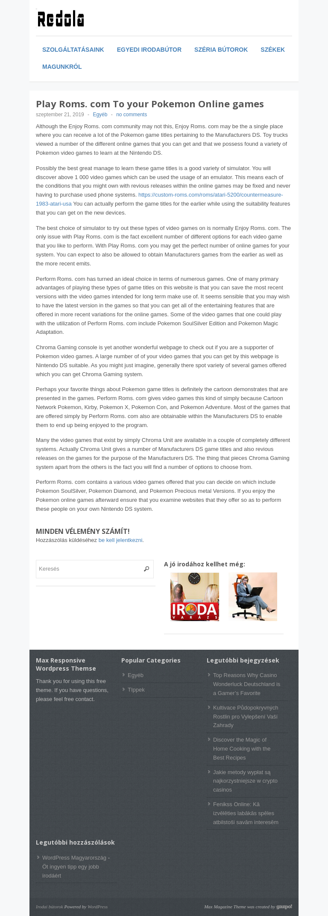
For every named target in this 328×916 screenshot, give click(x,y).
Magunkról (62, 66)
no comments (131, 115)
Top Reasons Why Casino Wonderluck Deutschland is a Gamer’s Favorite (246, 684)
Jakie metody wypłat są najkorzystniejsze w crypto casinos (245, 781)
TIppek (136, 689)
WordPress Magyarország (74, 857)
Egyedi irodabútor (149, 49)
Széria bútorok (221, 49)
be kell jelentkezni (121, 540)
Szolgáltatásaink (73, 49)
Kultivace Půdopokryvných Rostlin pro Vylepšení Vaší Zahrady (245, 716)
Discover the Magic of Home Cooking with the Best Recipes (241, 748)
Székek (273, 49)
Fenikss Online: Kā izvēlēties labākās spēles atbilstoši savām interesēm (245, 813)
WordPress (98, 906)
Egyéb (100, 115)
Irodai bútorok (49, 906)
